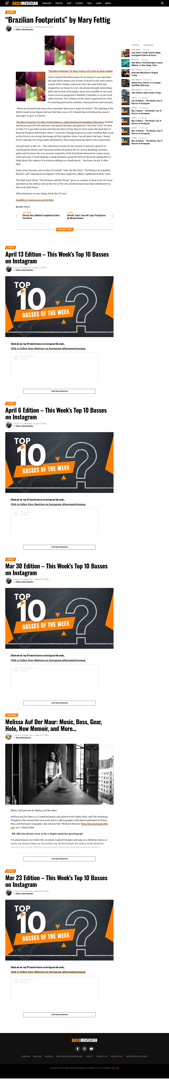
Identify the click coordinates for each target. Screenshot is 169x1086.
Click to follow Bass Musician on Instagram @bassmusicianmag (48, 356)
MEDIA (108, 3)
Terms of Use (101, 1064)
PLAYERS (79, 3)
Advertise (49, 1064)
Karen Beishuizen (23, 745)
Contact (89, 1064)
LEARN (98, 3)
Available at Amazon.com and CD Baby (36, 206)
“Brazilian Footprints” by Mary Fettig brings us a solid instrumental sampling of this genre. (64, 125)
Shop (69, 3)
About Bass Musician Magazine (69, 1064)
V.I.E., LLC (115, 1076)
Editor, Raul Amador (24, 29)
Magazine (47, 3)
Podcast (59, 3)
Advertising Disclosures (136, 1064)
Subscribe (26, 1064)
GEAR (89, 3)
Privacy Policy (117, 1064)
